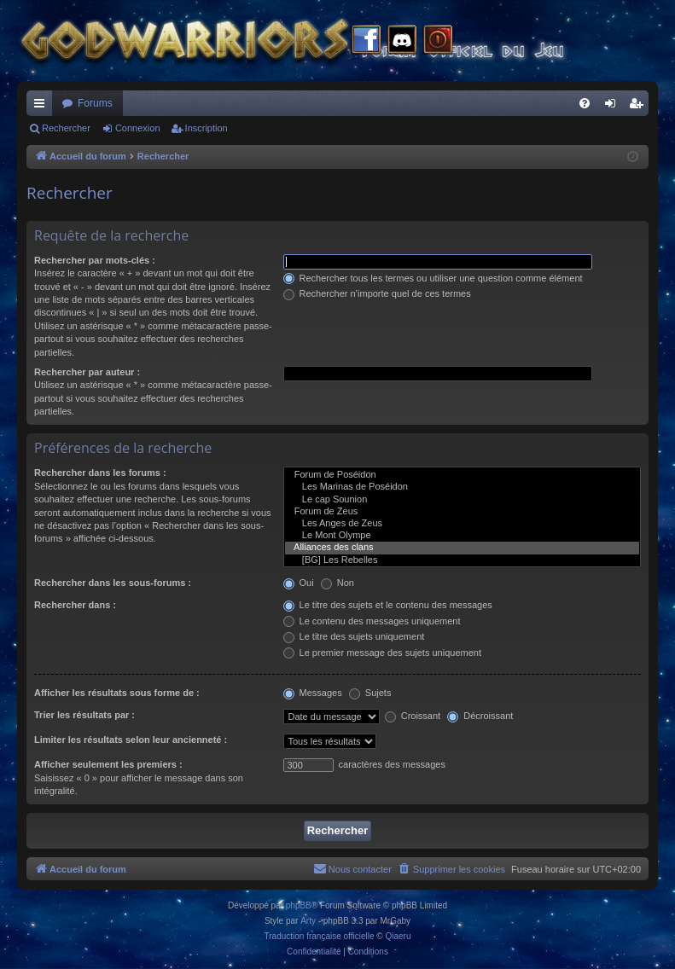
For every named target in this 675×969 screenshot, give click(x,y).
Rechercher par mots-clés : (94, 260)
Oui (298, 582)
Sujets (370, 693)
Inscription (206, 128)
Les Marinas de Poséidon (462, 487)
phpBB (298, 905)
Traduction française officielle (320, 936)
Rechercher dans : (75, 605)
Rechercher (66, 128)
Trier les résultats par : (84, 715)
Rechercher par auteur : (87, 372)
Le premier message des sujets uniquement (382, 652)
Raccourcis (42, 106)
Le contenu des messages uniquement (372, 621)
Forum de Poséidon (462, 475)
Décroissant (480, 716)
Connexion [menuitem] (614, 106)
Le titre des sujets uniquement (354, 636)
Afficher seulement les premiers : (108, 764)
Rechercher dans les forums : (100, 472)
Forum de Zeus (462, 512)
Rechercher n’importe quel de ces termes (377, 293)
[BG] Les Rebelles (462, 560)
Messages (312, 693)
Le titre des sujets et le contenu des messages (387, 605)
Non (337, 582)
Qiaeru (397, 936)
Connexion (137, 128)
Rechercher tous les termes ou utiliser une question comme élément (433, 278)
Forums (95, 103)
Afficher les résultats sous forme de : (117, 693)
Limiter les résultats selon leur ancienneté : (130, 739)
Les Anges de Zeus (462, 524)
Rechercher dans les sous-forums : (112, 582)
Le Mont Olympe (462, 536)
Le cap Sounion (462, 500)
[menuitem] (584, 103)
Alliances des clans (462, 548)
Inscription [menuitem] (640, 106)
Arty (308, 920)
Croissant (413, 716)
